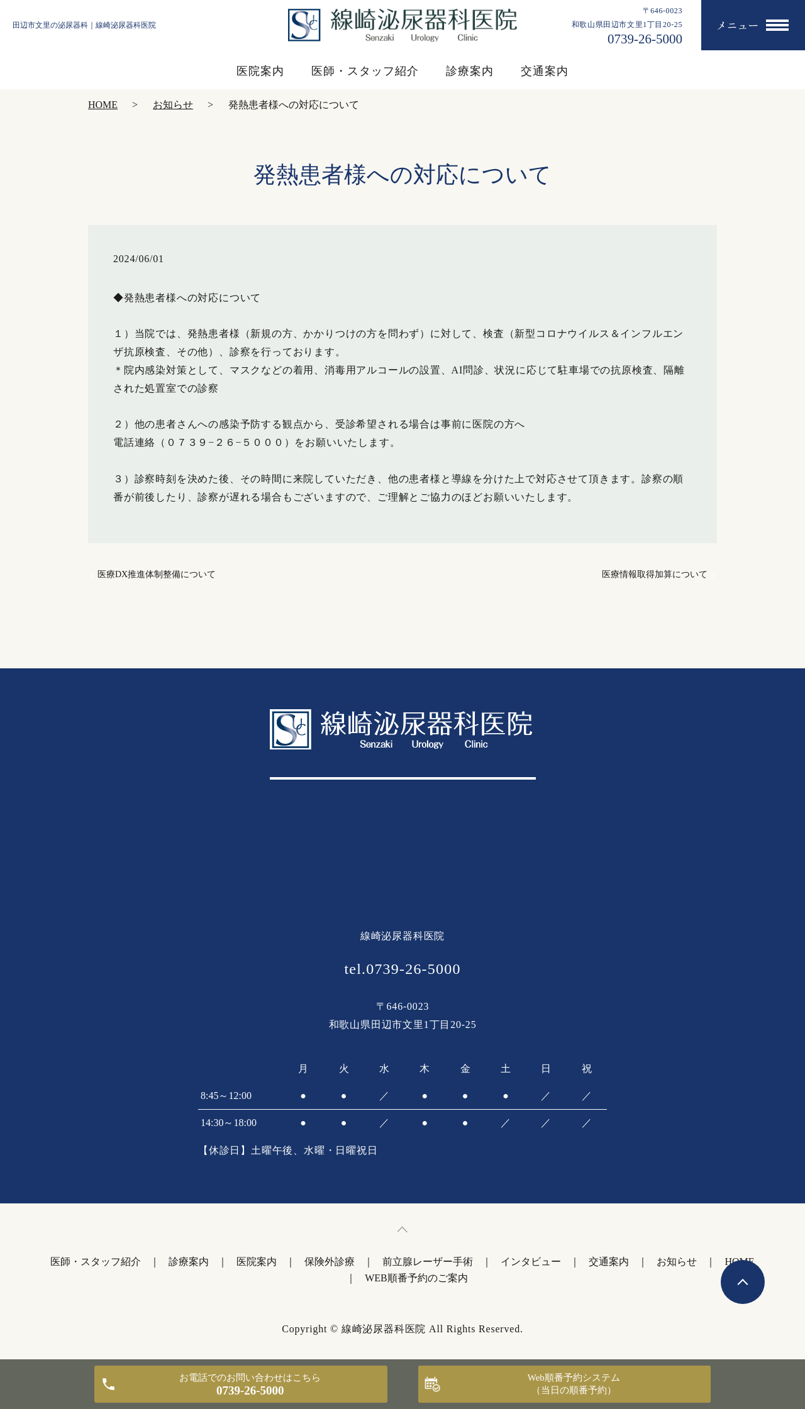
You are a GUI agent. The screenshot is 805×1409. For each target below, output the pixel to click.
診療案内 (470, 71)
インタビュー (531, 1261)
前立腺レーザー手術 (427, 1261)
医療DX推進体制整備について (156, 574)
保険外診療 (329, 1261)
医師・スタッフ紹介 (364, 71)
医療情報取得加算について (655, 574)
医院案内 (260, 71)
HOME (103, 104)
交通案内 (545, 71)
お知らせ (173, 104)
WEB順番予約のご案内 (416, 1278)
